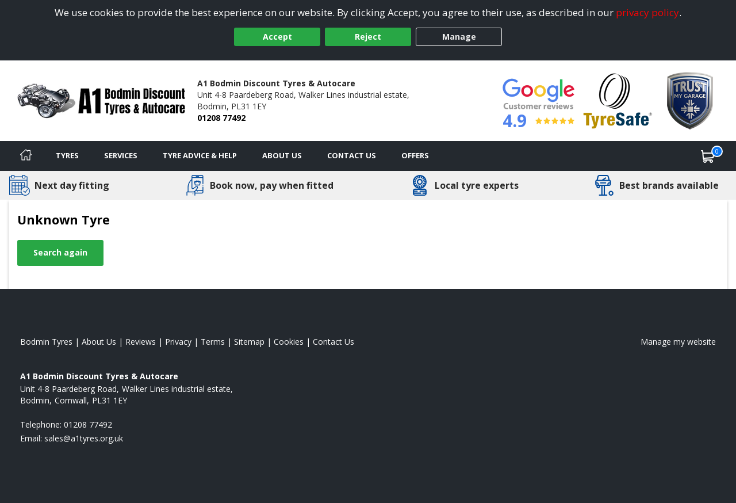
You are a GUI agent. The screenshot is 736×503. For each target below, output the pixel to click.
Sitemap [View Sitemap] (249, 341)
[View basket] (707, 156)
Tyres (67, 155)
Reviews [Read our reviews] (140, 341)
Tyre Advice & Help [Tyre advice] (200, 155)
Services (120, 155)
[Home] (26, 156)
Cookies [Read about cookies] (289, 341)
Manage (459, 36)
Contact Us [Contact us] (351, 155)
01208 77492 (221, 117)
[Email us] (83, 438)
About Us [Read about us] (99, 341)
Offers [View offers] (415, 155)
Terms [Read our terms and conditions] (213, 341)
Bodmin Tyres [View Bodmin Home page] (46, 341)
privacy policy (647, 12)
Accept (277, 36)
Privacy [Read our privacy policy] (178, 341)
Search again (60, 252)
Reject (368, 36)
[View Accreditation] (617, 99)
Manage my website (678, 341)
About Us (282, 155)
